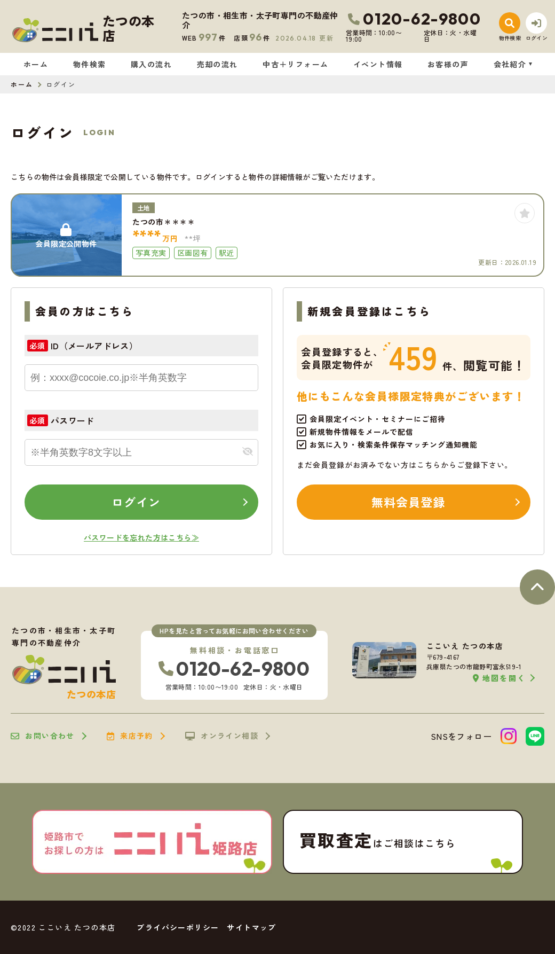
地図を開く (499, 678)
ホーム (35, 64)
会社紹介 (510, 64)
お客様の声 (448, 64)
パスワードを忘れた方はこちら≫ (141, 537)
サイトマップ (251, 927)
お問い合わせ (43, 736)
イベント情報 (377, 64)
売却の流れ (217, 64)
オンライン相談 (221, 736)
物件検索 (89, 64)
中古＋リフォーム (295, 64)
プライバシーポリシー (178, 927)
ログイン (136, 501)
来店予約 (130, 736)
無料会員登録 (408, 501)
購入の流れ (151, 64)
